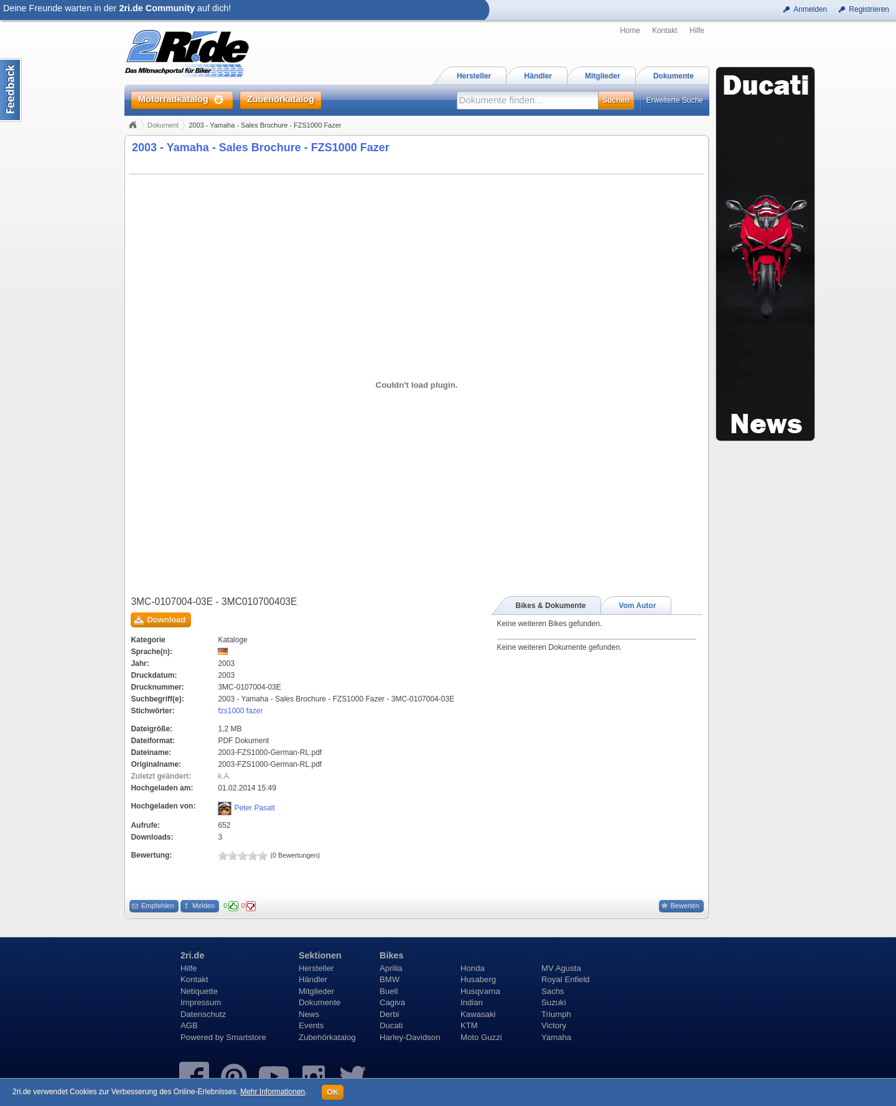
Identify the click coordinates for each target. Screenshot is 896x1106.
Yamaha (556, 1037)
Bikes (391, 955)
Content (11, 90)
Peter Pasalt (254, 808)
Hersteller (316, 968)
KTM (469, 1025)
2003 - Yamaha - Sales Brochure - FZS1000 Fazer (261, 147)
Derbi (389, 1014)
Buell (389, 991)
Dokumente (319, 1002)
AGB (189, 1025)
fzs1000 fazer (240, 710)
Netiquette (199, 991)
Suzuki (553, 1002)
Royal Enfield (565, 979)
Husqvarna (480, 991)
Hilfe (696, 30)
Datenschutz (203, 1014)
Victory (553, 1025)
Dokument (163, 125)
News (309, 1014)
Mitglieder (316, 991)
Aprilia (391, 968)
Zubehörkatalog (327, 1037)
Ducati (391, 1025)
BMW (389, 979)
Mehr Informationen (272, 1091)
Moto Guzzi (481, 1037)
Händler (313, 979)
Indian (471, 1002)
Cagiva (392, 1002)
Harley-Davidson (410, 1037)
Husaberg (478, 979)
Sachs (552, 991)
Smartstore (246, 1037)
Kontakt (665, 30)
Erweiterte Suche (674, 100)
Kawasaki (477, 1014)
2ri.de (192, 955)
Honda (472, 968)
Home (630, 30)
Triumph (556, 1014)
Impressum (200, 1002)
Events (311, 1025)
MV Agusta (561, 968)
